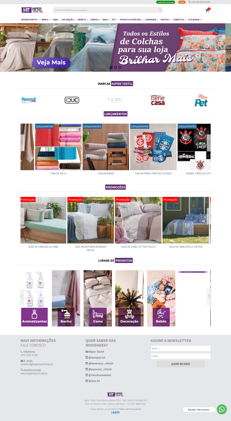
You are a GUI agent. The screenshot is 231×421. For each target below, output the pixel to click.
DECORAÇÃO (68, 19)
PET (115, 19)
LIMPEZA (95, 19)
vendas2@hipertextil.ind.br (37, 364)
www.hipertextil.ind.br (34, 373)
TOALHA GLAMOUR (44, 173)
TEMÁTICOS (179, 19)
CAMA (56, 19)
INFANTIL (83, 19)
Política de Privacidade (129, 408)
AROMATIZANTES (30, 19)
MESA (106, 19)
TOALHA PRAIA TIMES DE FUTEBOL (186, 173)
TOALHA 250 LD (92, 173)
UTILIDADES (195, 19)
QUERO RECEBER (180, 364)
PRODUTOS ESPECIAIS (131, 19)
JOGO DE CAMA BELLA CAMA (44, 246)
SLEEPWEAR (151, 19)
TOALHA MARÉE (139, 173)
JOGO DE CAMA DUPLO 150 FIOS (187, 246)
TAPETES (165, 19)
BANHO (46, 19)
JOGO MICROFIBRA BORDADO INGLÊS (92, 248)
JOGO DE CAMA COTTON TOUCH (139, 246)
